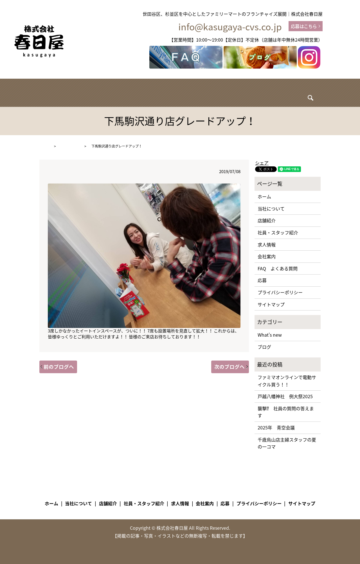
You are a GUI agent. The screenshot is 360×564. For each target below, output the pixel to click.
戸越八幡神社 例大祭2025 (285, 396)
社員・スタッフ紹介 (178, 92)
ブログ (244, 92)
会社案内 (271, 92)
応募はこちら (304, 26)
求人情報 (218, 92)
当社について (104, 92)
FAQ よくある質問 (278, 268)
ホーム (73, 92)
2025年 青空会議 (276, 427)
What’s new (70, 146)
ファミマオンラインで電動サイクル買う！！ (287, 381)
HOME (44, 146)
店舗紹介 (138, 92)
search (295, 94)
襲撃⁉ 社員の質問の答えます (286, 412)
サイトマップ (271, 304)
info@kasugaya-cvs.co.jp (230, 27)
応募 (262, 280)
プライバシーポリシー (280, 292)
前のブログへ (59, 367)
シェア (262, 162)
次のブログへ (229, 367)
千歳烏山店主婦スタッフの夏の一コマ (287, 443)
